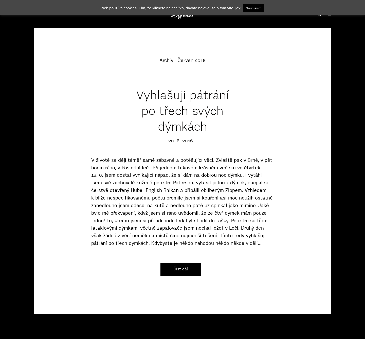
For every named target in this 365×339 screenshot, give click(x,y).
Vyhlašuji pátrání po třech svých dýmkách (182, 111)
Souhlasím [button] (253, 8)
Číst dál (180, 268)
